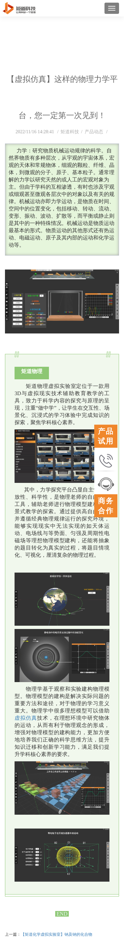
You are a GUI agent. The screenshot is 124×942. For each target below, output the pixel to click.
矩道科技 (70, 131)
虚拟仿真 (26, 718)
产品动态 (94, 131)
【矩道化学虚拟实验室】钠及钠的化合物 (56, 934)
